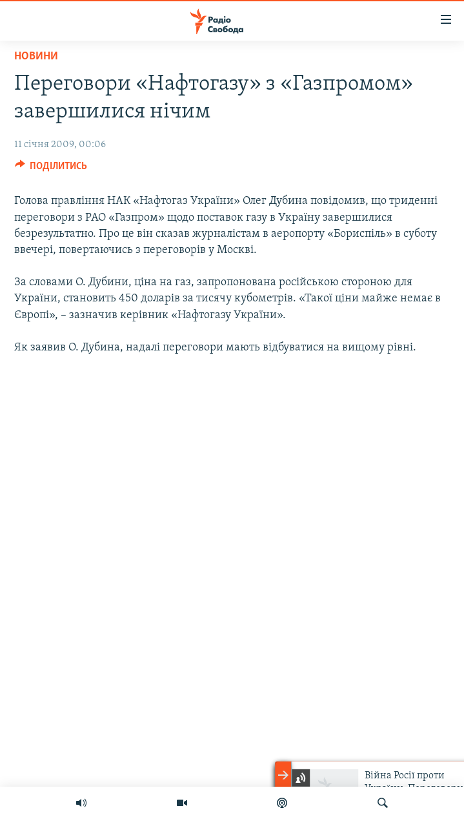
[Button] (51, 169)
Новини (36, 56)
